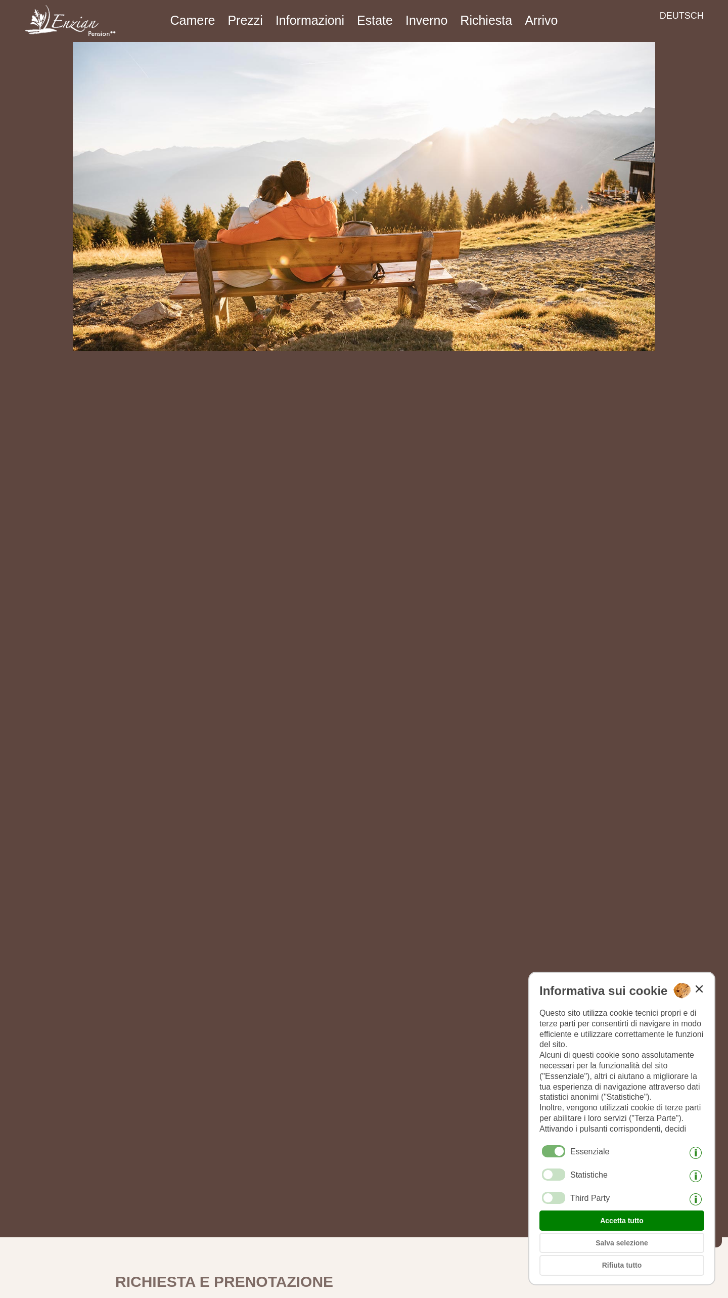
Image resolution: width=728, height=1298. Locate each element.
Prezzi (245, 20)
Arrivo (541, 20)
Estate (375, 20)
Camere (192, 20)
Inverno (426, 20)
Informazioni (310, 20)
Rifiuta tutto (622, 1265)
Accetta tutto (622, 1221)
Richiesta (486, 20)
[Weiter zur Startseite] (66, 38)
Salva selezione (622, 1243)
